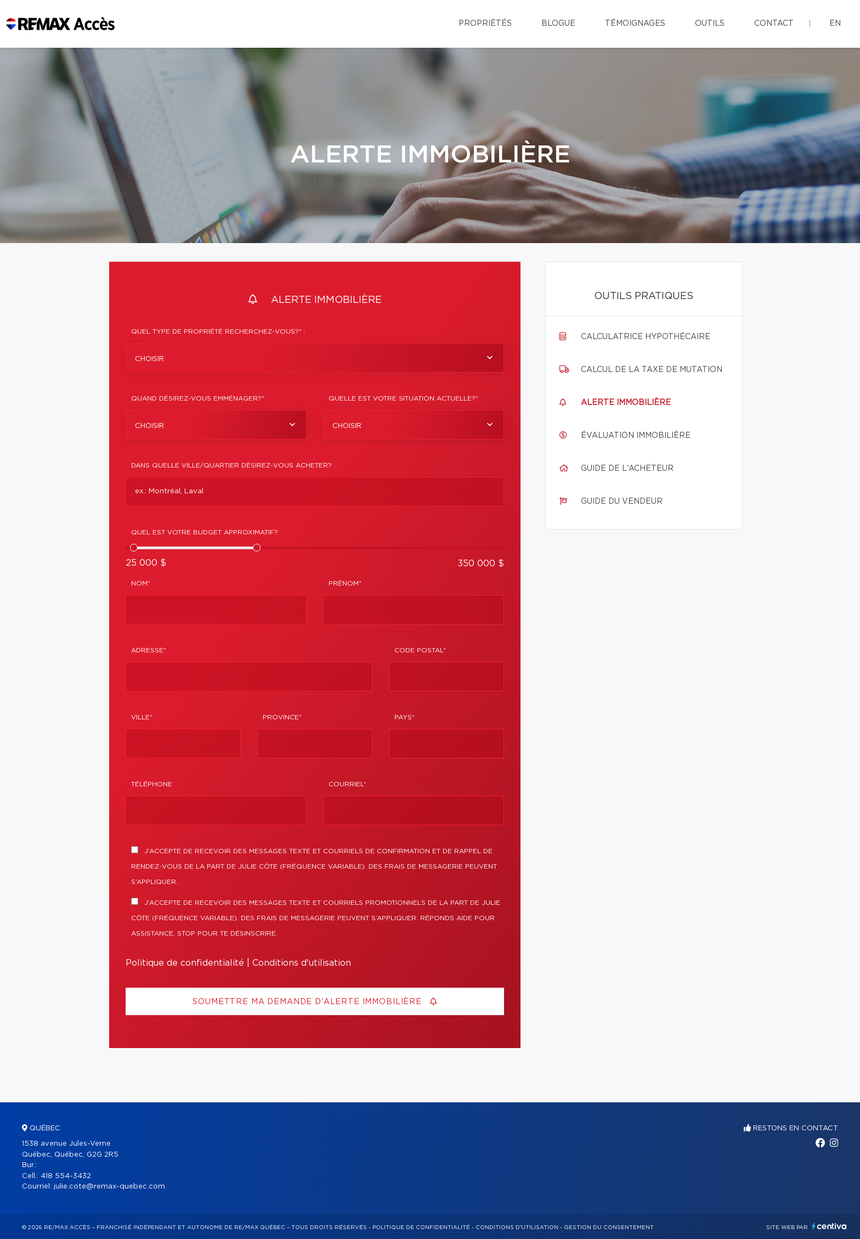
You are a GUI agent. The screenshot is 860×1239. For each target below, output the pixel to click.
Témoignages (635, 23)
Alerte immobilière (626, 403)
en (835, 23)
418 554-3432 (66, 1176)
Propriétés (485, 23)
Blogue (558, 23)
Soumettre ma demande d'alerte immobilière (315, 1002)
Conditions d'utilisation (301, 963)
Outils (710, 23)
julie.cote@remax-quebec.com (109, 1186)
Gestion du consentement (609, 1227)
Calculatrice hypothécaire (645, 337)
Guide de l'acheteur (627, 468)
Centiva (829, 1226)
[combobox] (315, 358)
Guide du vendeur (622, 501)
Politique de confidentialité (185, 963)
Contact (774, 23)
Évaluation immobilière (636, 436)
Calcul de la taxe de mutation (651, 370)
